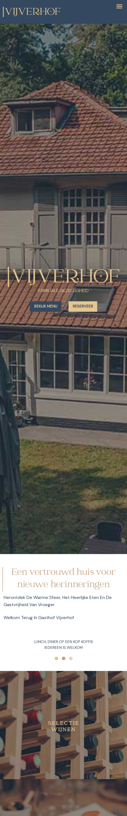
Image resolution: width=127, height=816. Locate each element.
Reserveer (83, 306)
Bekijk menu (45, 306)
